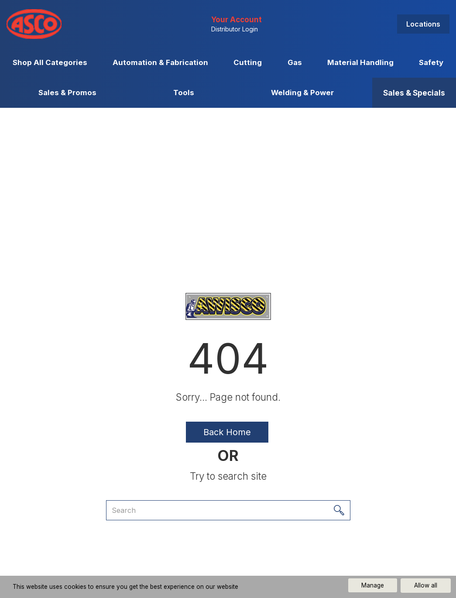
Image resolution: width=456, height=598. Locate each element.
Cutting (247, 62)
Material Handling (360, 62)
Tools (183, 92)
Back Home (227, 432)
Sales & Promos (67, 92)
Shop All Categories (50, 62)
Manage (372, 585)
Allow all (425, 585)
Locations (423, 24)
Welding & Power (302, 92)
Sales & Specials (414, 92)
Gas (295, 62)
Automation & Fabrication (160, 62)
